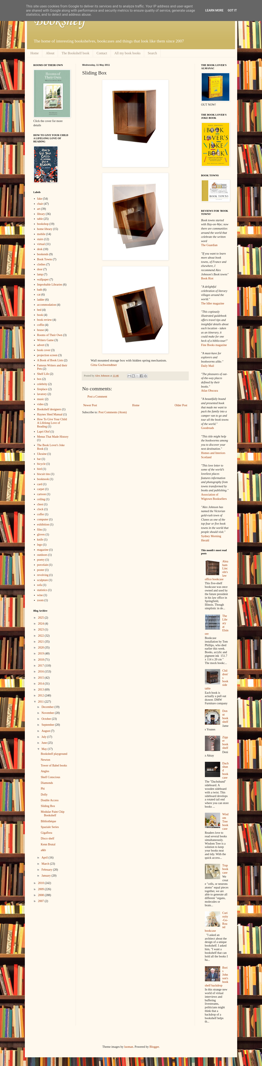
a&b (43, 850)
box (39, 379)
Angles (45, 771)
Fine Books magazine (214, 345)
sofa (39, 585)
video (40, 404)
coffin (40, 324)
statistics (42, 590)
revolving (43, 575)
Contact (102, 53)
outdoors (42, 554)
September (48, 724)
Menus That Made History (53, 436)
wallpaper (43, 279)
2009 (41, 889)
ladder (41, 299)
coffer (40, 514)
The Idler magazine (212, 303)
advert (41, 345)
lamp (40, 274)
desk (40, 249)
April (44, 857)
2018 (41, 659)
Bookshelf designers (49, 409)
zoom (40, 600)
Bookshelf (59, 21)
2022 (41, 635)
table (40, 218)
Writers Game (45, 340)
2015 (41, 677)
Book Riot (207, 278)
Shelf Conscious (50, 777)
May (44, 749)
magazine (43, 549)
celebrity (42, 384)
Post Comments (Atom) (113, 412)
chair (40, 203)
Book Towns (44, 259)
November (48, 712)
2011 (41, 701)
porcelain (42, 564)
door (40, 269)
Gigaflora (46, 832)
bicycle (41, 463)
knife (40, 539)
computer (42, 519)
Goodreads (207, 428)
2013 (41, 689)
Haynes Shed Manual (50, 414)
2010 (41, 883)
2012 (41, 695)
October (46, 718)
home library (44, 229)
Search (152, 53)
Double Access (50, 800)
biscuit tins (43, 474)
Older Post (181, 405)
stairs (40, 239)
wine (40, 595)
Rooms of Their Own (49, 335)
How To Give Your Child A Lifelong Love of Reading (52, 423)
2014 (41, 683)
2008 (41, 895)
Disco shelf (47, 838)
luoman (128, 1046)
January (46, 875)
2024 (41, 623)
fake (39, 198)
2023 (41, 629)
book (40, 315)
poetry (41, 559)
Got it (232, 10)
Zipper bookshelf (225, 742)
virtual (41, 244)
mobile (41, 234)
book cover (44, 350)
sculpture (42, 580)
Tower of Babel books (54, 765)
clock (40, 509)
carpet (40, 489)
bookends (43, 254)
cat (39, 294)
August (46, 731)
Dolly (44, 794)
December (47, 707)
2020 (41, 647)
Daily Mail (207, 365)
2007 (41, 901)
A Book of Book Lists (50, 360)
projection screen (47, 355)
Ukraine (42, 453)
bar (39, 459)
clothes (41, 264)
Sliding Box (48, 806)
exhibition (43, 524)
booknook (43, 479)
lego (39, 544)
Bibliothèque (48, 821)
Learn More (214, 10)
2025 (41, 617)
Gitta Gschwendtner (104, 365)
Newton (45, 759)
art (38, 208)
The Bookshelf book (75, 53)
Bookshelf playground (54, 753)
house (40, 330)
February (47, 869)
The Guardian (209, 245)
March (45, 863)
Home (34, 53)
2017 (41, 665)
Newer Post (90, 405)
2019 (41, 653)
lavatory (42, 394)
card (39, 484)
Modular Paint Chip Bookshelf (52, 813)
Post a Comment (97, 396)
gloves (41, 534)
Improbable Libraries (49, 284)
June (44, 742)
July (44, 736)
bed (39, 309)
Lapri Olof (43, 431)
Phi (43, 788)
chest (40, 504)
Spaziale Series (50, 827)
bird (39, 469)
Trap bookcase (225, 869)
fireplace (42, 389)
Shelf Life (43, 373)
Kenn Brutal (48, 844)
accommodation (46, 304)
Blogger (154, 1046)
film (39, 529)
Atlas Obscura (209, 390)
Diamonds (47, 782)
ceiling (41, 499)
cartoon (41, 494)
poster (40, 570)
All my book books (127, 53)
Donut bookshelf (225, 716)
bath (39, 289)
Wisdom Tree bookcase (225, 821)
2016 (41, 671)
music (40, 399)
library (41, 214)
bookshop (43, 224)
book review (44, 319)
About (50, 53)
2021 (41, 641)
